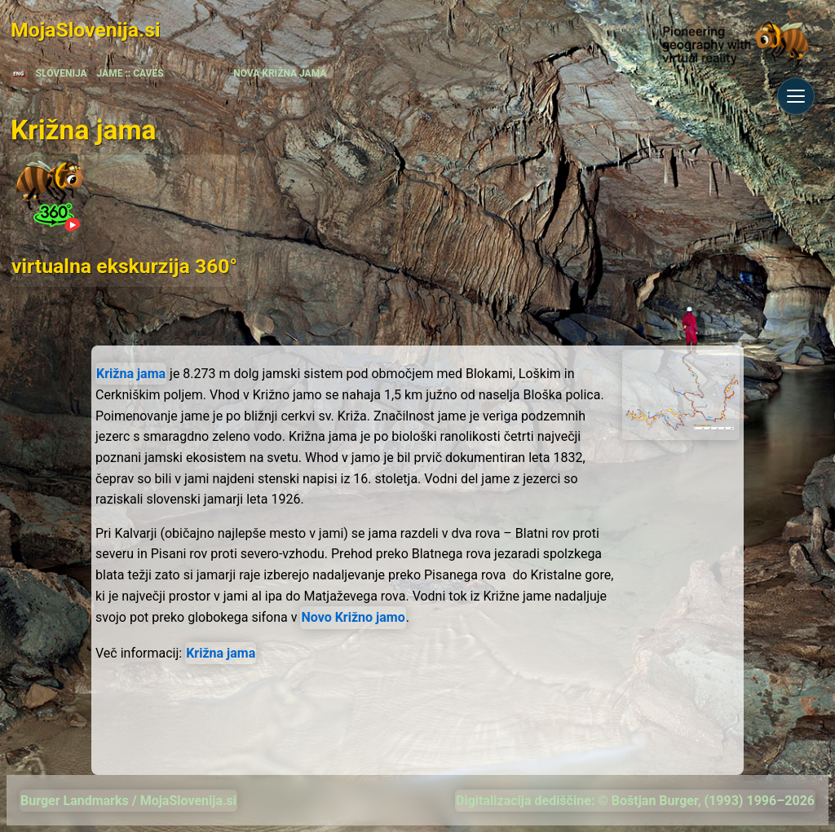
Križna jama (131, 373)
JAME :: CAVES (130, 73)
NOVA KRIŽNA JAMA (279, 73)
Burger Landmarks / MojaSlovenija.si (128, 800)
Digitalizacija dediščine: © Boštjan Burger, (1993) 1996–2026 (635, 800)
